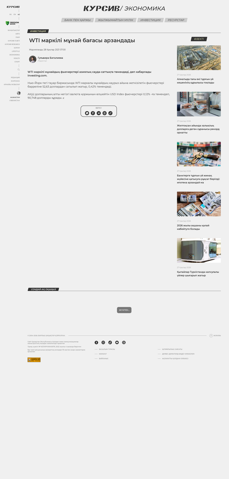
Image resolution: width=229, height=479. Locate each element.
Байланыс (103, 359)
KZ (19, 14)
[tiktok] (110, 342)
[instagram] (103, 342)
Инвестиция (150, 20)
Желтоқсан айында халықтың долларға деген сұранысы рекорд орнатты (198, 129)
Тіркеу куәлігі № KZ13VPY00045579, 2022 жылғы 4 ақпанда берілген (54, 347)
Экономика (14, 55)
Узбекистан (14, 101)
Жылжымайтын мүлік (115, 20)
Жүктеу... (124, 310)
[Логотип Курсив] (13, 7)
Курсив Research (12, 44)
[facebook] (96, 342)
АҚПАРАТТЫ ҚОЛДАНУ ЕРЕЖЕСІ (175, 359)
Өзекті (199, 39)
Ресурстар (175, 20)
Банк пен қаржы (77, 20)
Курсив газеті (14, 41)
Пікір (18, 37)
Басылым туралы (107, 349)
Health (17, 58)
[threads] (124, 342)
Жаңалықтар (14, 30)
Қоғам (17, 48)
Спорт (17, 62)
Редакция (15, 77)
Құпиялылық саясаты (172, 349)
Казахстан (15, 97)
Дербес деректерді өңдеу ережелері (178, 354)
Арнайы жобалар (12, 84)
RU (10, 14)
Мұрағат (103, 354)
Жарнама (15, 81)
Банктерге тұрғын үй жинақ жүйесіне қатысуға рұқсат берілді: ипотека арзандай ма (198, 179)
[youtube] (117, 342)
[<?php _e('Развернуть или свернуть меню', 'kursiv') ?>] (19, 93)
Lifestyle (16, 51)
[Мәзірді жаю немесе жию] (19, 70)
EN (15, 14)
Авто (17, 34)
